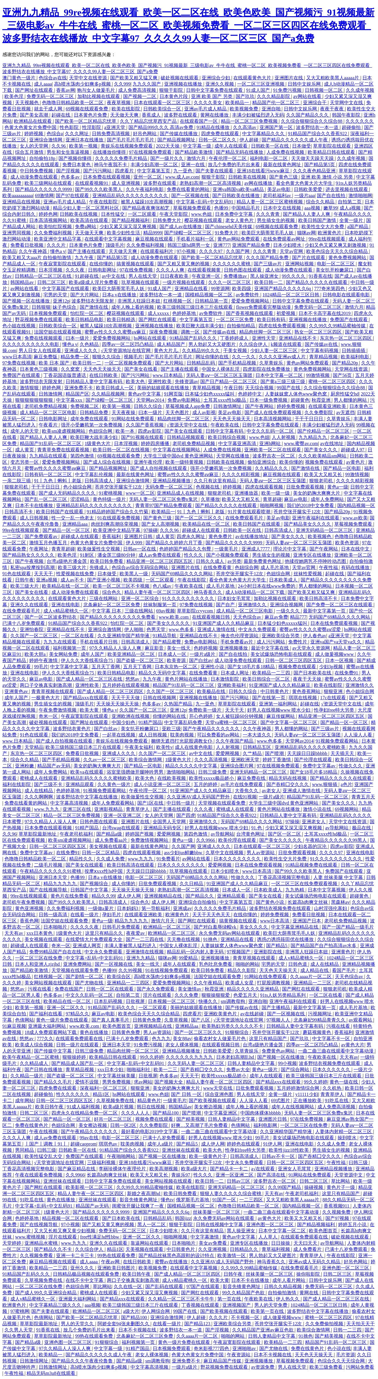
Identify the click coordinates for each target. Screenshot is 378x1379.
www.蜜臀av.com (301, 443)
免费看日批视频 (27, 245)
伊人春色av (314, 635)
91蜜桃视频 (111, 493)
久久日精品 (192, 883)
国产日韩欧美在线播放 (236, 195)
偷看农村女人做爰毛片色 (220, 1038)
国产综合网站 (295, 1069)
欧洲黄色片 (330, 232)
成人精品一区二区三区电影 (49, 412)
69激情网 (44, 195)
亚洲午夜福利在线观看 (316, 517)
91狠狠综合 (237, 1032)
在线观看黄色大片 (252, 77)
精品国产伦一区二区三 (276, 102)
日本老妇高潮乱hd (235, 1057)
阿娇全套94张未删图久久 (124, 1323)
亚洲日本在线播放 (85, 139)
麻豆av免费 (276, 617)
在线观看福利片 (157, 251)
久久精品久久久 (272, 468)
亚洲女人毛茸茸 (295, 1168)
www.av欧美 (355, 517)
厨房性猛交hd (344, 393)
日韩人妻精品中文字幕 (251, 1063)
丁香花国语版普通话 (65, 375)
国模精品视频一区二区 (209, 294)
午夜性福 (329, 567)
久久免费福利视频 (53, 232)
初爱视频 (286, 313)
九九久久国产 (147, 83)
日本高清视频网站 (48, 220)
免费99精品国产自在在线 (55, 951)
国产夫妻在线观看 (214, 170)
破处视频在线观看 (180, 77)
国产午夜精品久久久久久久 (212, 728)
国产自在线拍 (331, 195)
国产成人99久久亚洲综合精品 (46, 1292)
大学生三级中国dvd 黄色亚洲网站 (178, 455)
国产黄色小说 (270, 902)
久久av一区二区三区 (105, 759)
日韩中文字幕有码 (225, 431)
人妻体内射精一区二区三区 (344, 1131)
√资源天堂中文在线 (187, 424)
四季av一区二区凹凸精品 (128, 344)
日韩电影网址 (103, 269)
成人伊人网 (129, 895)
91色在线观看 (17, 573)
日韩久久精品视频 (283, 1286)
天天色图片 (177, 412)
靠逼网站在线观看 (150, 1243)
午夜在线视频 (44, 1131)
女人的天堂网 (34, 145)
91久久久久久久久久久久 (188, 598)
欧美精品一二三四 (271, 672)
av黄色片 (356, 462)
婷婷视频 (34, 133)
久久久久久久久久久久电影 (31, 344)
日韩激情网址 (228, 406)
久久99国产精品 (285, 1187)
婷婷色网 (48, 214)
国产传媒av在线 (220, 331)
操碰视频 (314, 1187)
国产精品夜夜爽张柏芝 (146, 207)
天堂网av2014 (150, 400)
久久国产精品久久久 (308, 114)
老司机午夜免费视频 (24, 902)
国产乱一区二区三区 (46, 499)
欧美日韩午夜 (50, 1106)
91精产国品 (150, 722)
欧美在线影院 (126, 108)
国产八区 (201, 1019)
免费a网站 (86, 226)
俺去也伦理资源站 (240, 635)
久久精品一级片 (27, 1075)
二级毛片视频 (48, 864)
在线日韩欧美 (104, 375)
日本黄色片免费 (91, 114)
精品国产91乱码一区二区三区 (51, 443)
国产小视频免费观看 (228, 555)
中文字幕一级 (197, 145)
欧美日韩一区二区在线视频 (122, 449)
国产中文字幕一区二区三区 (289, 722)
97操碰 (151, 530)
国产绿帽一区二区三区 (188, 232)
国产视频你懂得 (75, 158)
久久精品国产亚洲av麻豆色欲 (263, 1329)
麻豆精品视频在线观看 (53, 1261)
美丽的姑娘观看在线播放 (163, 387)
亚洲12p (61, 300)
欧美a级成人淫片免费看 (94, 282)
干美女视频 (235, 350)
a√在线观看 (263, 1168)
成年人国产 (93, 654)
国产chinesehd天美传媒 (229, 226)
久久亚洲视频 (213, 1249)
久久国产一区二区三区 (34, 635)
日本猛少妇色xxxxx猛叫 (210, 393)
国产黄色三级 (284, 176)
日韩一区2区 (123, 1125)
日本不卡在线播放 (34, 505)
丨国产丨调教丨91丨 (46, 1143)
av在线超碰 (252, 1013)
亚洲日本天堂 (53, 877)
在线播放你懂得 (110, 152)
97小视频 (187, 251)
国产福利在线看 (46, 1013)
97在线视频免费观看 (151, 152)
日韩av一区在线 (140, 548)
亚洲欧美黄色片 (221, 1013)
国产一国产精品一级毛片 (348, 926)
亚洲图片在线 (289, 77)
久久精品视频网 (109, 393)
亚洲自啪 (272, 108)
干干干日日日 (309, 418)
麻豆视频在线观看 (154, 238)
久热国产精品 (178, 703)
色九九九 (161, 1038)
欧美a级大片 (194, 1168)
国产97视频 (337, 1218)
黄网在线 (309, 1292)
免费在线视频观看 (44, 338)
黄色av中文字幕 (145, 393)
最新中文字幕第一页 (325, 610)
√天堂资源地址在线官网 (126, 350)
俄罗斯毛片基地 (193, 1199)
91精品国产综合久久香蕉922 (318, 133)
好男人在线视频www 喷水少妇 (279, 710)
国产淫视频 (68, 170)
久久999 (122, 83)
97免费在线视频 (19, 362)
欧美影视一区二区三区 (90, 1187)
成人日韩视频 (34, 517)
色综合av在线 (53, 77)
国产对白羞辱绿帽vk (215, 926)
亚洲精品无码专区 (163, 827)
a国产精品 (358, 226)
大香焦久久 (247, 790)
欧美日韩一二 (269, 282)
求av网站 (143, 1081)
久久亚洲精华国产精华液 (124, 635)
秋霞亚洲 (322, 400)
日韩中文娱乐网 (305, 83)
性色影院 (70, 127)
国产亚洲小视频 (104, 579)
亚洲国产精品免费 (251, 245)
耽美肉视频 (182, 734)
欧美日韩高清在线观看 (131, 864)
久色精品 (90, 344)
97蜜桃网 (19, 1311)
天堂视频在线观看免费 (222, 802)
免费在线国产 (69, 988)
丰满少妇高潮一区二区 (155, 164)
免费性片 (298, 641)
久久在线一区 (128, 1286)
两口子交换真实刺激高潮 (46, 685)
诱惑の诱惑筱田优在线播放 (286, 939)
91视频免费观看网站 (337, 741)
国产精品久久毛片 (53, 1081)
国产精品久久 (200, 895)
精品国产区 (77, 393)
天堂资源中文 (349, 1174)
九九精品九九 (313, 437)
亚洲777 (221, 245)
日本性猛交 (113, 214)
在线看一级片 (85, 914)
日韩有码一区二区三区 (49, 474)
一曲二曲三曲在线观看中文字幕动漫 (336, 1050)
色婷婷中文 (250, 393)
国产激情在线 (94, 307)
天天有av (14, 933)
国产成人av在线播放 (181, 226)
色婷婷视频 (205, 648)
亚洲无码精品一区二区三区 (325, 530)
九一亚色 (183, 170)
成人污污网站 (271, 641)
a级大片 (131, 1311)
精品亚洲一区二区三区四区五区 (160, 561)
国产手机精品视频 (237, 362)
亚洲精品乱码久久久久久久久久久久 (130, 195)
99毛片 (41, 666)
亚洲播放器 (246, 493)
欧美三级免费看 (326, 1367)
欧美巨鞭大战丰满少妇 (200, 325)
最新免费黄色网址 (263, 561)
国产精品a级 (109, 833)
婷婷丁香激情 (277, 759)
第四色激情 (82, 455)
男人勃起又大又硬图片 (212, 344)
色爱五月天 (245, 995)
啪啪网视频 (272, 505)
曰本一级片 (78, 338)
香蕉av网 (65, 90)
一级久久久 (288, 610)
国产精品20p (345, 362)
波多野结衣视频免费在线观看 (280, 908)
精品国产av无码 (54, 765)
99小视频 (287, 1063)
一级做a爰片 (101, 908)
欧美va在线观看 (87, 772)
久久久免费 (187, 995)
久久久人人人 (136, 1112)
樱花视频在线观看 (203, 220)
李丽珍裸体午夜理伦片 (123, 1168)
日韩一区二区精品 (101, 852)
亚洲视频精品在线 (163, 895)
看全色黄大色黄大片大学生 (305, 183)
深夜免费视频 (164, 331)
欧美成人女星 (240, 982)
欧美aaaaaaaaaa (17, 195)
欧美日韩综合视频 (227, 437)
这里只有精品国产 (268, 1038)
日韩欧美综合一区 (162, 108)
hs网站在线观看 (150, 338)
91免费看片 (168, 858)
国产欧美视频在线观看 (213, 1100)
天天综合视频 (260, 387)
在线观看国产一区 (199, 121)
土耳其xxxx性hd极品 (225, 400)
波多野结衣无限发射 (93, 300)
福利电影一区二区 (269, 158)
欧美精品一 (237, 102)
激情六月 (197, 158)
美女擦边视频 (209, 1106)
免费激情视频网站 (150, 840)
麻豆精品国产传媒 (222, 1360)
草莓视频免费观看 (192, 207)
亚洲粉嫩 (25, 765)
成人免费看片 (308, 1249)
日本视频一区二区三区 (172, 1001)
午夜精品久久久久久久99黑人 (336, 840)
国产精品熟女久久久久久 (29, 555)
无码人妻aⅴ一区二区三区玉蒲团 (219, 375)
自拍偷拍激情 (282, 1292)
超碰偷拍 (352, 127)
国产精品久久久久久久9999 (44, 189)
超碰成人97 (353, 449)
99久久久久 (294, 276)
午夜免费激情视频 (58, 710)
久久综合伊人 (253, 344)
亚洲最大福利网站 (47, 1026)
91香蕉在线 (320, 276)
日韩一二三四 (348, 1329)
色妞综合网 (101, 431)
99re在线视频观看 (327, 238)
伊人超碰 (249, 139)
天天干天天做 (126, 697)
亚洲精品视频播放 (172, 480)
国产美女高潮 (34, 114)
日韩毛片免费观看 (121, 926)
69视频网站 (347, 809)
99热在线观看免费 (116, 1255)
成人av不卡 (73, 579)
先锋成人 (99, 567)
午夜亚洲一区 (206, 276)
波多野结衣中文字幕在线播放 (87, 796)
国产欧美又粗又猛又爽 (134, 77)
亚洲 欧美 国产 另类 (212, 96)
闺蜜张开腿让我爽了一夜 (138, 1205)
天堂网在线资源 (352, 369)
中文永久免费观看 (257, 629)
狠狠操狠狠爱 (216, 995)
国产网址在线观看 (34, 90)
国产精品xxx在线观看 (86, 697)
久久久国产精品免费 (268, 257)
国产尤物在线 (90, 982)
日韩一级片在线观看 (78, 1044)
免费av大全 (238, 1069)
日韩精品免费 (94, 412)
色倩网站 (24, 1019)
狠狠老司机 (321, 480)
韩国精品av (22, 282)
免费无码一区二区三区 (51, 96)
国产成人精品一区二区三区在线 (89, 679)
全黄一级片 (351, 220)
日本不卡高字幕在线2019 (325, 313)
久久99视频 (130, 970)
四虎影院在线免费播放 (267, 369)
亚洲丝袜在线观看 (181, 1150)
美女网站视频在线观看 (49, 982)
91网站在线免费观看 (133, 418)
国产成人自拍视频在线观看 (159, 468)
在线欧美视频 (172, 778)
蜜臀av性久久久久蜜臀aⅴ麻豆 (115, 331)
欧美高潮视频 (164, 1168)
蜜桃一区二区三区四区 (332, 381)
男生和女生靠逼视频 (68, 152)
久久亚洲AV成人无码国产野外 (199, 796)
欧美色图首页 (117, 1026)
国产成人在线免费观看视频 (273, 412)
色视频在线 (208, 486)
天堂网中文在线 (347, 102)
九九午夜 (85, 257)
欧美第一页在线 (268, 1311)
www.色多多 (182, 629)
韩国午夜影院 (346, 114)
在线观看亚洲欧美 (327, 406)
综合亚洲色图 (219, 1094)
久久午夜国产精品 (235, 741)
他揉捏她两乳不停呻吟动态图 (316, 561)
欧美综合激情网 (146, 759)
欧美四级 (242, 288)
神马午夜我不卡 (111, 164)
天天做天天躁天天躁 (313, 158)
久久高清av (245, 127)
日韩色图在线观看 (243, 269)
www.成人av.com (182, 176)
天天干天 (235, 710)
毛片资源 (345, 1354)
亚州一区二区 (148, 176)
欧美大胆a (36, 654)
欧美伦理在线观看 (237, 840)
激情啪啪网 (360, 195)
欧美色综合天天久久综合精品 (337, 251)
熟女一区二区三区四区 (318, 331)
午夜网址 (39, 548)
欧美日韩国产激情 (317, 220)
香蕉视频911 (337, 1205)
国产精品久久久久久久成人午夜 (295, 139)
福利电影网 (265, 1125)
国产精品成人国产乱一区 (78, 1063)
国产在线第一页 (269, 697)
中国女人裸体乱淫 (221, 369)
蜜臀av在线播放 (172, 1261)
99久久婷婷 (152, 1057)
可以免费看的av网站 (218, 734)
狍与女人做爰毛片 (96, 90)
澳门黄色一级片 (19, 77)
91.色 (257, 827)
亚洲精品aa (187, 1026)
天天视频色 (27, 102)
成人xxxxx (159, 313)
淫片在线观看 (157, 995)
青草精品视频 (324, 356)
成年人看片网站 (289, 1280)
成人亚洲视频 (126, 183)
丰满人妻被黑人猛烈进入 (130, 945)
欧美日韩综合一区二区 (266, 679)
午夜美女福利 (139, 747)
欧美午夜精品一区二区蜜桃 (31, 1057)
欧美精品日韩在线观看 (332, 152)
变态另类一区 (25, 462)
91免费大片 (227, 232)
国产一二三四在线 (145, 939)
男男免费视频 (117, 1081)
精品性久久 (81, 858)
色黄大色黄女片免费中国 (31, 127)
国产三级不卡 (48, 784)
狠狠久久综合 (107, 356)
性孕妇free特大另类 (335, 710)
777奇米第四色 (330, 288)
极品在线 (362, 827)
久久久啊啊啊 (39, 796)
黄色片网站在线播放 (186, 679)
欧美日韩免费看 (107, 561)
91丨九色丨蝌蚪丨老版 (58, 480)
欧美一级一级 (276, 493)
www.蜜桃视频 (30, 1236)
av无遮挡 (345, 412)
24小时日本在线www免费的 (267, 586)
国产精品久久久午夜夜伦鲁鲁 (82, 1360)
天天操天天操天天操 (118, 703)
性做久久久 (351, 765)
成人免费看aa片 (111, 840)
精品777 (298, 617)
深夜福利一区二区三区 (104, 1088)
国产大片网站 (85, 294)
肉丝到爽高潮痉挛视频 (115, 524)
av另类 (234, 561)
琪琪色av (108, 1143)
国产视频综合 (94, 883)
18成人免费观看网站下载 (51, 1032)
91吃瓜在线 (337, 1100)
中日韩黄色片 (275, 691)
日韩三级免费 (213, 772)
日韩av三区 (239, 1181)
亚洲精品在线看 (192, 288)
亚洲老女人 (314, 821)
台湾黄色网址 (251, 833)
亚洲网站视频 (300, 263)
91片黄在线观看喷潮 (249, 511)
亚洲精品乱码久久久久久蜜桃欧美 (311, 747)
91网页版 (173, 393)
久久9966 (206, 840)
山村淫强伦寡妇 (331, 908)
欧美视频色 (320, 536)
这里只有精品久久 (104, 933)
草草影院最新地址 (38, 833)
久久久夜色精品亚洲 (315, 170)
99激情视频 (318, 375)
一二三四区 (251, 1199)
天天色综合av (247, 617)
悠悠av (133, 679)
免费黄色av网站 (279, 1050)
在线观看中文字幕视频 (108, 238)
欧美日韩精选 (121, 319)
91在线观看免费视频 (119, 517)
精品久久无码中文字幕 (163, 672)
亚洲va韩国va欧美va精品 (239, 189)
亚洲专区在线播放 (312, 555)
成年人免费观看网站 (113, 802)
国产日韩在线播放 (44, 1069)
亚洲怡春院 (32, 629)
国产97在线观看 (73, 195)
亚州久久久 (82, 1267)
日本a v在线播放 (119, 294)
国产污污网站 (98, 170)
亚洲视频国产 (237, 1305)
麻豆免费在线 (252, 778)
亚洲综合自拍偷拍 (197, 902)
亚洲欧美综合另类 (281, 635)
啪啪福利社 (139, 1069)
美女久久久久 (254, 926)
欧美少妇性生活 (124, 232)
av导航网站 (337, 827)
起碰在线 (61, 114)
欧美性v (164, 747)
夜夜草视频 (119, 102)
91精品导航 (165, 635)
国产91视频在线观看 (143, 437)
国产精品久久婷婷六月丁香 (174, 542)
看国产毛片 (344, 970)
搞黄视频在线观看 (135, 263)
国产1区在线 (150, 802)
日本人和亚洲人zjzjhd (38, 964)
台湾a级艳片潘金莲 (67, 561)
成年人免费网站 (328, 499)
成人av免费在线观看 (160, 555)
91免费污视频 (288, 90)
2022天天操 (168, 145)
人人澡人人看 (358, 734)
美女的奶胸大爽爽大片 (317, 493)
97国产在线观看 (203, 1286)
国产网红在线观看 (158, 319)
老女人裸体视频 (182, 1044)
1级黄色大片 (98, 443)
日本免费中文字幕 (234, 214)
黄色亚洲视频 (30, 908)
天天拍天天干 (360, 1323)
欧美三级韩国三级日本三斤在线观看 (195, 307)
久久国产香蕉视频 (145, 424)
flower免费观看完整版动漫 (264, 307)
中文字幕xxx (69, 400)
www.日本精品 (168, 375)
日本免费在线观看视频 (107, 176)
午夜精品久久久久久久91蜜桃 (51, 871)
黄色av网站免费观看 (239, 238)
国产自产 (226, 604)
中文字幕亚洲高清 (237, 443)
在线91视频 (245, 796)
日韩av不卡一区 (279, 1156)
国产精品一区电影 (342, 468)
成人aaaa (43, 83)
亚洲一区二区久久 (66, 1007)
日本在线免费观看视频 (334, 623)
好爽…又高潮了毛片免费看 (200, 1125)
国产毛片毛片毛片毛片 (131, 139)
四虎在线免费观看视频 (282, 325)
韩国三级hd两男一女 (189, 245)
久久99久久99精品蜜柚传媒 (338, 325)
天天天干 (44, 573)
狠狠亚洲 (334, 691)
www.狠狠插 (325, 784)
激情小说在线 (318, 809)
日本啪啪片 (55, 926)
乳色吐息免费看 (216, 964)
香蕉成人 (152, 114)
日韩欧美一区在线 (270, 145)
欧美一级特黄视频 (184, 462)
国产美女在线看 (141, 369)
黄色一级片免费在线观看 (62, 1019)
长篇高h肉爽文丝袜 (308, 902)
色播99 (221, 207)
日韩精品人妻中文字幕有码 (94, 381)
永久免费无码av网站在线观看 (230, 933)
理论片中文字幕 (290, 548)
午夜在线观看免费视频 (39, 1174)
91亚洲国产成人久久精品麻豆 (224, 623)
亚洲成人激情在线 (216, 629)
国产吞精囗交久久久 (288, 784)
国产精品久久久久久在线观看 (317, 282)
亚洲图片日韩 (139, 536)
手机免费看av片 (237, 641)
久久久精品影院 (274, 96)
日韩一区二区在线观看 (110, 988)
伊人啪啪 (134, 629)
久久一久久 (244, 356)
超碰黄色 (300, 400)
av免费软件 (248, 294)
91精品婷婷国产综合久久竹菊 (118, 511)
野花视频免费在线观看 (39, 319)
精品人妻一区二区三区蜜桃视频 (270, 201)
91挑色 (211, 939)
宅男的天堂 (55, 294)
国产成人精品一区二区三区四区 (110, 691)
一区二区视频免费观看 (129, 362)
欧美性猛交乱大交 (44, 1156)
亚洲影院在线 (268, 951)
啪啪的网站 (247, 964)
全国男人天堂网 (170, 821)
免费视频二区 (85, 406)
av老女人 (271, 790)
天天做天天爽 (125, 114)
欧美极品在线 (212, 691)
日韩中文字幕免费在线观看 (215, 90)
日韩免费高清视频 (111, 133)
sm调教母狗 (233, 1001)
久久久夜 (76, 269)
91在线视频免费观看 (167, 970)
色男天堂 (156, 629)
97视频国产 (239, 951)
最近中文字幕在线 (270, 648)
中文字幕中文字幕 (69, 666)
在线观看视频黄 (205, 269)
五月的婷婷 (206, 784)
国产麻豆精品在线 (77, 1168)
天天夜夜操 (124, 412)
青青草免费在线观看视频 (63, 449)
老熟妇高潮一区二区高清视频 (211, 183)
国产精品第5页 (320, 164)
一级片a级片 (203, 654)
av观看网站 (361, 1019)
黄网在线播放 (215, 114)
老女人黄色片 (240, 220)
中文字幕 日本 (107, 610)
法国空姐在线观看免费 (65, 920)
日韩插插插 (354, 350)
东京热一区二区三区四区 (346, 338)
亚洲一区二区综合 (140, 598)
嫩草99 (330, 207)
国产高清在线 (271, 1174)
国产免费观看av (41, 536)
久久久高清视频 (211, 759)
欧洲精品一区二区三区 (167, 926)
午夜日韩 (233, 387)
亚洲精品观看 (80, 784)
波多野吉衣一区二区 (274, 455)
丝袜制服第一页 (160, 604)
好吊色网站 (145, 133)
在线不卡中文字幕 (85, 1280)
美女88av (182, 1038)
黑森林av (340, 902)
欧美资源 (177, 660)
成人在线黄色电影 (194, 747)
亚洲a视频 (47, 579)
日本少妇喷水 (288, 245)
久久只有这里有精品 (215, 480)
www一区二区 (140, 493)
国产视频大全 (169, 1081)
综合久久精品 (320, 201)
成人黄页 (25, 449)
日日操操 (281, 1243)
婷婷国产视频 (140, 833)
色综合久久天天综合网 (341, 1360)
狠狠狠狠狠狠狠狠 (34, 400)
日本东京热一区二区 (176, 666)
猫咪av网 (306, 232)
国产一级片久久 (167, 158)
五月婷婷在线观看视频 (126, 685)
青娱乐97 (181, 1174)
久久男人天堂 (19, 1329)
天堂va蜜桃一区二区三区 (231, 722)
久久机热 (332, 1088)
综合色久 (112, 592)
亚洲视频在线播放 (183, 83)
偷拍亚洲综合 (262, 462)
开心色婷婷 (201, 716)
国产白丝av (200, 660)
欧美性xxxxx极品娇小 (212, 778)
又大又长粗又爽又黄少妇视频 (65, 1230)
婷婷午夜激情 (44, 660)
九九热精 (295, 889)
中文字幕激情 (205, 1236)
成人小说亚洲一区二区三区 (163, 784)
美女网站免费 (64, 654)
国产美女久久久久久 (169, 623)
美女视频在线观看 (108, 846)
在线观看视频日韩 (211, 617)
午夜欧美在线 (225, 424)
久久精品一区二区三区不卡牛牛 (181, 1298)
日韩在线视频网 (160, 697)
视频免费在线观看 (324, 462)
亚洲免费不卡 (79, 387)
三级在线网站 (104, 598)
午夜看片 (49, 424)
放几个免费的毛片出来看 (234, 164)
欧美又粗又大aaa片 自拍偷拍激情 (37, 257)
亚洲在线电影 (66, 604)
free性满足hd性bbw (100, 1236)
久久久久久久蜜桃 (232, 263)
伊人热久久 (288, 1298)
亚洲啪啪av (244, 1348)
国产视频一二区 (140, 96)
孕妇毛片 (112, 914)
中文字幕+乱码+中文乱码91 (205, 201)
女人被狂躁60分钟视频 (240, 716)
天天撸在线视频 (184, 939)
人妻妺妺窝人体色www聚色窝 (296, 393)
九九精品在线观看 (48, 455)
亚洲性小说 (213, 666)
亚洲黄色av (16, 691)
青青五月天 (363, 796)
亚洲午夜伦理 (148, 462)
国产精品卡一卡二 (229, 1168)
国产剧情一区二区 (85, 976)
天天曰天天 (306, 1243)
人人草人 (268, 1236)
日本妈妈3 (128, 908)
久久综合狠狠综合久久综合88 (312, 121)
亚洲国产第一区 (277, 127)
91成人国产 (258, 90)
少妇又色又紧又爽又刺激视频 (336, 245)
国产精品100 (166, 1112)
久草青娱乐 (271, 362)
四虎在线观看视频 (264, 486)
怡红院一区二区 (87, 313)
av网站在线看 (307, 96)
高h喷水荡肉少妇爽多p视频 (83, 83)
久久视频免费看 (37, 1255)
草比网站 (341, 1181)
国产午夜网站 (260, 406)
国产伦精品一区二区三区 (324, 431)
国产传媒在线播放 (179, 133)
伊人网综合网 (156, 1311)
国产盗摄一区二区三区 (140, 660)
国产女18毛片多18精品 (251, 666)
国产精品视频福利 (131, 220)
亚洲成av (182, 908)
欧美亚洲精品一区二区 (131, 654)
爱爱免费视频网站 (250, 300)
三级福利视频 (102, 1162)
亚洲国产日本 (307, 920)
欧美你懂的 (291, 462)
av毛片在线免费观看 (242, 784)
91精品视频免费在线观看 (311, 864)
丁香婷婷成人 (235, 338)
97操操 (292, 821)
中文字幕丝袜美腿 (116, 1075)
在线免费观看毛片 (244, 517)
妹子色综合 (65, 307)
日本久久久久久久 (331, 1069)
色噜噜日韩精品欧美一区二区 (73, 102)
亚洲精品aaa (75, 524)
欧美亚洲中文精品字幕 (58, 238)
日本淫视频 (51, 269)
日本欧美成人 (284, 579)
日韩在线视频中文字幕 (220, 1224)
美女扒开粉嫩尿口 (335, 269)
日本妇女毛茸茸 (234, 598)
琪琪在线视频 (303, 697)
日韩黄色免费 (147, 1019)
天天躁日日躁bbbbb (307, 753)
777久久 (45, 1038)
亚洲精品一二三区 (313, 982)
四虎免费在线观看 (220, 133)
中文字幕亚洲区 (221, 1112)
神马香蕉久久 (208, 592)
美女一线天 (179, 648)
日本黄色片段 (174, 96)
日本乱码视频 (108, 1001)
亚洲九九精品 (141, 957)
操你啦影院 (308, 1274)
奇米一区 (49, 716)
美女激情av (190, 988)
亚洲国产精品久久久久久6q (283, 288)
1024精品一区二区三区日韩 (291, 294)
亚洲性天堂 (264, 338)
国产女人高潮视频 (160, 524)
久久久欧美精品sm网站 (323, 455)
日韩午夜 (24, 579)
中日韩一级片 (181, 802)
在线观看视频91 (92, 183)
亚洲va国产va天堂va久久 (336, 641)
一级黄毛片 (226, 548)
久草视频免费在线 (115, 1100)
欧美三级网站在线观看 (49, 183)
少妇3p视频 (331, 666)
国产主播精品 (276, 1007)
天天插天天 (342, 753)
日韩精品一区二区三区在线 (44, 276)
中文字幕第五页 (154, 170)
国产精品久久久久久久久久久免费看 (118, 617)
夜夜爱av (136, 933)
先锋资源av (186, 381)
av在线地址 (332, 443)
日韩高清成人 (99, 480)
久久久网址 (77, 133)
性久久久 (194, 555)
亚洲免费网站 (78, 964)
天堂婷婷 (12, 1243)
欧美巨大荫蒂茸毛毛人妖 (268, 232)
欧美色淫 (14, 96)
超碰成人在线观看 (201, 530)
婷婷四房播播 (155, 443)
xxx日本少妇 (111, 1069)
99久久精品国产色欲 (244, 1292)
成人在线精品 (39, 790)
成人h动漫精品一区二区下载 (255, 592)
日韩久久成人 (210, 561)
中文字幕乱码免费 (183, 722)
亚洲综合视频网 (287, 604)
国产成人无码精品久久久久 (68, 493)
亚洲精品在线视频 (21, 201)
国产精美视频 (191, 1119)
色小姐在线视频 (19, 325)
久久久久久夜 (85, 926)
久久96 (59, 145)
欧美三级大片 (72, 567)
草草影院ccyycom (195, 610)
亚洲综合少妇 (216, 77)
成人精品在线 (315, 970)
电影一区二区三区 (336, 263)
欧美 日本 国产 (55, 362)
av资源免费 (263, 1367)
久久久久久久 (360, 121)
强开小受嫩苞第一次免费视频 (92, 424)
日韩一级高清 (53, 914)
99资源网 (220, 288)
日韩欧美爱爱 (308, 189)
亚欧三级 (171, 728)
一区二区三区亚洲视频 (261, 83)
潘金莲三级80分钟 (116, 555)
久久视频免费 (337, 1212)
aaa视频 (312, 207)
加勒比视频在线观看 (99, 96)
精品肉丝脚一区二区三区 (265, 331)
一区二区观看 (142, 214)
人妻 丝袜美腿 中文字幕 (338, 877)
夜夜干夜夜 (332, 108)
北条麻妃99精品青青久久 (320, 1019)
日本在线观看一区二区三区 (163, 102)
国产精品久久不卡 (53, 1249)
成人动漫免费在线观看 (34, 176)
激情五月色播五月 (48, 542)
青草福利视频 (276, 1249)
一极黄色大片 (46, 697)
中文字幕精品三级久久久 (55, 1305)
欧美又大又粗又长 (323, 474)
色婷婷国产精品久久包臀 (185, 548)
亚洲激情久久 (253, 604)
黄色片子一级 (341, 1187)
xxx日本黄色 (40, 933)
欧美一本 (125, 431)
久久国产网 (238, 251)
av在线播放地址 (252, 536)
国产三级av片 (268, 263)
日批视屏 (136, 1001)
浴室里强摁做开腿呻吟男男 (135, 772)
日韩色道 (298, 964)
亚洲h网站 (270, 443)
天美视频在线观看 (145, 1249)
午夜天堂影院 (174, 214)
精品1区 (101, 1094)
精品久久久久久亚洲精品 (253, 988)
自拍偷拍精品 (241, 325)
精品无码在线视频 (288, 778)
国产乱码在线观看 (164, 1286)
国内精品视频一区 (356, 505)
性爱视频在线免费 (75, 573)
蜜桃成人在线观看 (39, 778)
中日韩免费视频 (37, 170)
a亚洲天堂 (115, 127)
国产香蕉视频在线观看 (250, 313)
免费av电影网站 (184, 400)
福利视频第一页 (70, 648)
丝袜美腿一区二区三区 (217, 1212)
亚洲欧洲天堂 (245, 759)
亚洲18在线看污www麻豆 (264, 170)
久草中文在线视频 (225, 852)
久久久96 (170, 530)
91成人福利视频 (84, 1106)
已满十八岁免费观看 (24, 623)
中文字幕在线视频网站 (177, 449)
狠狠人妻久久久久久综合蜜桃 (231, 1193)
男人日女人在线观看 (40, 350)
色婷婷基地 (184, 313)
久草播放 (210, 499)
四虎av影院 (150, 431)
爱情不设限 (87, 1081)
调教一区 (191, 331)
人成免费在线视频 (285, 152)
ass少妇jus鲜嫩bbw (183, 852)
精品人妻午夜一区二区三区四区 (158, 592)
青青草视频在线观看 (53, 691)
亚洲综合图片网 (237, 765)
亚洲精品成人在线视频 (181, 493)
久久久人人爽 (170, 269)
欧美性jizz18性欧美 (289, 1150)
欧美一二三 (166, 1069)
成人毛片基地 (275, 567)
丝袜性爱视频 (308, 573)
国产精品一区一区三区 (67, 530)
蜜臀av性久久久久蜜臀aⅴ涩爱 (310, 629)
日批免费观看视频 (305, 486)
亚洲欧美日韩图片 (116, 1267)
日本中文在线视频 (282, 207)
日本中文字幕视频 (327, 889)
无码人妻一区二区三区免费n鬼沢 (164, 499)
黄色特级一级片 (110, 499)
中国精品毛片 (246, 207)
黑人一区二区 (152, 1224)
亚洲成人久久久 (81, 350)
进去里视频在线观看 (347, 189)
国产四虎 (185, 815)
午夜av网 (111, 1261)
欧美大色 (136, 381)
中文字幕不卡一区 (331, 1038)
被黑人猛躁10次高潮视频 (147, 201)
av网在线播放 (258, 183)
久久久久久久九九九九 (190, 1057)
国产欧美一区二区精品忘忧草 (86, 121)
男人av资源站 (261, 852)
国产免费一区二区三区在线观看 (340, 604)
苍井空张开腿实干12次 (119, 486)
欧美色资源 (347, 542)
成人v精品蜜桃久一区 (66, 610)
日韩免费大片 (167, 220)
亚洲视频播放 (234, 648)
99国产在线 (289, 387)
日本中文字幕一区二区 (279, 375)
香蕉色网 (29, 920)
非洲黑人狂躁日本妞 (139, 300)
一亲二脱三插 (17, 480)
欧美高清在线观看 (89, 220)
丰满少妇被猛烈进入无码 (258, 114)
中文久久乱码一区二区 (271, 431)
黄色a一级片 (265, 1069)
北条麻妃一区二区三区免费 (112, 604)
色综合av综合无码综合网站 (140, 567)
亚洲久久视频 (220, 83)
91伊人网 (273, 1143)
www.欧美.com (174, 617)
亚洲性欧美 (160, 381)
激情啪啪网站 (181, 772)
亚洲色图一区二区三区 (270, 1224)
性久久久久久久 (73, 1094)
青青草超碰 (63, 548)
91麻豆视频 (14, 1026)
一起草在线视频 (119, 734)
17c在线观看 (333, 697)
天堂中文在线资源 (88, 77)
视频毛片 (133, 356)
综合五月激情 (30, 152)
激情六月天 (163, 920)
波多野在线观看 (181, 114)
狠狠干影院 (171, 90)
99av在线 (90, 1137)
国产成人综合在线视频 (107, 462)
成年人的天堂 (25, 431)
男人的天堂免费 (271, 1305)
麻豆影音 (155, 648)
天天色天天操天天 (102, 369)
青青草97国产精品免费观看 (164, 505)
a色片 (346, 784)
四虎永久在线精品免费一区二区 (85, 1112)
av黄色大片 (352, 1044)
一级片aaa (304, 195)
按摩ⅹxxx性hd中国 (104, 871)
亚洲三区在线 (77, 809)
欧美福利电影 (355, 356)
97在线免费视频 (137, 269)
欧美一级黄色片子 (208, 1156)
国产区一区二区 (285, 833)
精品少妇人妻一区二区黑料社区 (86, 207)
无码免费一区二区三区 (169, 486)
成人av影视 (204, 412)
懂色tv (167, 1199)
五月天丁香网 (106, 666)
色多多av (71, 176)
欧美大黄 (90, 710)
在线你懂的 (101, 263)
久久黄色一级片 (114, 784)
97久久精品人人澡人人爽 (115, 648)
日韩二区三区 (52, 282)
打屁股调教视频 (274, 982)
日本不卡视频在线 (137, 1329)
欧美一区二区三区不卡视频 (122, 586)
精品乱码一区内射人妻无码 (196, 951)
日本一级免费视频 (269, 400)
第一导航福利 (156, 908)
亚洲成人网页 (87, 945)
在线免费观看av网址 (284, 238)
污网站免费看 (360, 1367)
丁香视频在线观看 (200, 1305)
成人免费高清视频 (137, 90)
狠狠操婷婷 (74, 1057)
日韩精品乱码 (201, 362)
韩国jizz (183, 1218)
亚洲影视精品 (109, 809)
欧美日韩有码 (271, 319)
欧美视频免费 (244, 108)
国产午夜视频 (30, 561)
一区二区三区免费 (235, 319)
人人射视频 (284, 437)
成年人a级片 (160, 1143)
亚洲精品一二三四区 (129, 982)
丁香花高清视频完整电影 (284, 877)
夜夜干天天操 (307, 679)
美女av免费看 (213, 1243)
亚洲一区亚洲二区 (122, 815)
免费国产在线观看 (349, 319)
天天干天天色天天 (211, 914)
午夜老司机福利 (77, 833)
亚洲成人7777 (256, 548)
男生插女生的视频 (276, 220)
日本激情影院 (225, 679)
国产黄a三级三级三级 (283, 381)
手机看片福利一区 (195, 238)
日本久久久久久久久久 (238, 858)
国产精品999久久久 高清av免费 (161, 127)
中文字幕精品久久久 (264, 133)
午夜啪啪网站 (121, 1156)
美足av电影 (279, 189)
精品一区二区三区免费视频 (250, 121)
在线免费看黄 (218, 567)
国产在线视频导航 (48, 889)
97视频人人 (278, 1019)
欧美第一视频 (84, 145)
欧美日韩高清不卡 (318, 598)
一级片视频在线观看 (184, 282)
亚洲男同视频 (17, 232)
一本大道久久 (257, 734)
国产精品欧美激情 (194, 152)
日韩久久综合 (148, 406)
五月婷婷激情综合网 (298, 1088)
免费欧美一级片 (205, 710)
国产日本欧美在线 (313, 672)
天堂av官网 (292, 251)
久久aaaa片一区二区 (311, 976)
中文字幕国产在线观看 (66, 288)
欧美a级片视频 (119, 1106)
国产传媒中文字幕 (53, 1050)
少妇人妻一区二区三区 (274, 350)
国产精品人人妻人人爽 (307, 214)
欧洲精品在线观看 (33, 121)
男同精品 (25, 1150)
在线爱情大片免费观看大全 (94, 939)
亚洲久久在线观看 (29, 604)
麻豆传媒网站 (281, 716)
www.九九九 (47, 809)
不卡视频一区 (245, 1317)
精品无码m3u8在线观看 (51, 1373)
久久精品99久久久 (201, 350)
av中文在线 (114, 276)
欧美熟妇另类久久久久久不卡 (233, 1026)
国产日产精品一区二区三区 (229, 381)
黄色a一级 (337, 486)
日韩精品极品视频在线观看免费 (86, 1274)
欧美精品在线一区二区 (207, 524)
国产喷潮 (275, 753)
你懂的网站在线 (170, 716)
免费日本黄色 (77, 164)
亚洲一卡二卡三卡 (75, 1255)
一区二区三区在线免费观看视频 (304, 883)
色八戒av (162, 586)
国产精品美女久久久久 (308, 524)
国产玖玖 (245, 96)
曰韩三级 (46, 1150)
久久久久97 (211, 251)
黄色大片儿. (167, 350)
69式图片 (281, 1100)
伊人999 (135, 542)
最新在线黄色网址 (282, 164)
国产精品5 (277, 945)
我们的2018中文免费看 (311, 505)
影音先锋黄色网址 (139, 1199)
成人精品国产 (171, 344)
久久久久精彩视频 (241, 474)
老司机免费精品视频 (46, 406)
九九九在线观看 (60, 641)
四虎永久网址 (191, 536)
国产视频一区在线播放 (26, 300)
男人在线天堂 (143, 276)
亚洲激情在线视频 (145, 951)
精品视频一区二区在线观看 (71, 1218)
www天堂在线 (218, 1088)
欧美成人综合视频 (34, 1044)
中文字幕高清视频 (69, 802)
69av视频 (165, 610)
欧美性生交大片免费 (323, 226)
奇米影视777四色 (212, 1348)
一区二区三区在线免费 (39, 957)
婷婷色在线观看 (244, 1143)
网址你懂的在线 (212, 356)
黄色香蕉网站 (307, 691)
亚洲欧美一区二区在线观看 (273, 449)
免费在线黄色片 (32, 1125)
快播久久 (208, 1001)
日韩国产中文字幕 (89, 889)
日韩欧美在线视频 (247, 176)
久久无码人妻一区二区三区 (196, 1063)
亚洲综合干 (315, 102)
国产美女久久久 (321, 449)
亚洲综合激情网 (46, 139)
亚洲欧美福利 (232, 685)
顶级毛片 (114, 245)
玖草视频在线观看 (140, 282)
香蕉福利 (112, 536)
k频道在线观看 (287, 344)
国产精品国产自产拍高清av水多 (324, 945)
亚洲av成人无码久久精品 (315, 1261)
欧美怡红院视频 (56, 226)
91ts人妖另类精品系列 (283, 995)
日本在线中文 (356, 548)
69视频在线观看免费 (87, 108)
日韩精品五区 (257, 747)
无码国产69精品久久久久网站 (182, 573)
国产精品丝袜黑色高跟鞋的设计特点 (177, 1255)
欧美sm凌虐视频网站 (64, 431)
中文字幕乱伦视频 (94, 474)
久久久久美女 (208, 102)
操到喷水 (348, 1137)
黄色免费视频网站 (347, 257)
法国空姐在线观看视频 (58, 331)
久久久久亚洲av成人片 (283, 356)
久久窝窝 (71, 369)
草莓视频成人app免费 (188, 406)
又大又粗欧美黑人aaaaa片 (333, 77)
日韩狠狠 (41, 307)
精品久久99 (103, 895)
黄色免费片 (220, 536)
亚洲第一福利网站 (278, 703)
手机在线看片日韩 (99, 641)
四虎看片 (125, 170)
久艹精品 (253, 753)
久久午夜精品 (208, 982)
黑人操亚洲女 (265, 276)
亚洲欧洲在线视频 (131, 716)
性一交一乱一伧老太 (73, 517)
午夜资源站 (239, 1354)
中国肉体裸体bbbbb (261, 1112)
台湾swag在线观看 (121, 827)
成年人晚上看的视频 (133, 307)
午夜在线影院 (104, 201)
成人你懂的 (124, 883)
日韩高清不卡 (19, 511)
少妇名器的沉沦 (311, 846)
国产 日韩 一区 (187, 1094)
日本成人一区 (173, 654)
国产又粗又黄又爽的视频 (184, 263)
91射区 (87, 555)
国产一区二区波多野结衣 (51, 617)
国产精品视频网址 (176, 139)
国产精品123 (197, 1323)
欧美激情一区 (232, 1255)
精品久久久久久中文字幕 (191, 765)
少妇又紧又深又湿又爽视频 (128, 226)
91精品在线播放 (213, 127)
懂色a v (57, 251)
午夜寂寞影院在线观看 (63, 263)
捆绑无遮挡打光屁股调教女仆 (182, 741)
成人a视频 (351, 207)
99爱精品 (189, 957)
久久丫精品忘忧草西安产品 (149, 121)
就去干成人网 (48, 108)
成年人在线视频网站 (293, 1106)
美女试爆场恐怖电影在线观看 (281, 654)
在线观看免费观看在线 (80, 1038)
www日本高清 (17, 356)
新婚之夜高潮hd (144, 1193)
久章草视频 (176, 1019)
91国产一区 (224, 1199)
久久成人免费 (111, 858)
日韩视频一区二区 (324, 90)
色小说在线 (339, 1348)
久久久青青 (268, 214)
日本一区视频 (340, 660)
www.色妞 (202, 214)
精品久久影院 (242, 970)
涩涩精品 (80, 499)
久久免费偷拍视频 (324, 1323)
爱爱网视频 (228, 753)
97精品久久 (77, 1013)
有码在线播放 (356, 567)
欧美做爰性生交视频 (99, 548)
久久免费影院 (319, 412)
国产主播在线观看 (87, 251)
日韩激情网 (51, 393)
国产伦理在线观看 (313, 759)
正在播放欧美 (308, 1100)
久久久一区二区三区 (230, 282)
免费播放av (236, 276)
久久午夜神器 (33, 251)
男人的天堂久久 (78, 1323)
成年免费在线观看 (89, 418)
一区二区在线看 (78, 635)
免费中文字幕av (320, 765)
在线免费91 (347, 672)
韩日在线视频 (151, 1106)
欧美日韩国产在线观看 (60, 511)
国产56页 (343, 375)
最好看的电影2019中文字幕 (150, 1131)
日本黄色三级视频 (39, 369)
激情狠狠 (30, 387)
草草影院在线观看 (332, 145)
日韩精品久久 (244, 1249)
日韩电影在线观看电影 (346, 294)
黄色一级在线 (344, 1081)
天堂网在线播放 (233, 455)
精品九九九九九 (60, 883)
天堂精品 (34, 747)
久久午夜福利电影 (145, 189)
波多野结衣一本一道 (318, 127)
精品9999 (152, 232)
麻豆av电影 (296, 499)
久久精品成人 (34, 1063)
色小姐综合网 (78, 486)
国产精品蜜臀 (167, 641)
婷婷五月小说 (353, 1224)
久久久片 (57, 245)
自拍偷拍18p (42, 158)
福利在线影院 (17, 784)
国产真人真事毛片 (111, 1019)
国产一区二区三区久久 (199, 517)
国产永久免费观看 (156, 988)
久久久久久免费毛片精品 (121, 158)
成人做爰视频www (335, 654)
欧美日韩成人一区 (115, 387)
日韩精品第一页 (212, 300)
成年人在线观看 (231, 145)
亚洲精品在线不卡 (298, 338)
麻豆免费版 (46, 356)
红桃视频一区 (178, 300)
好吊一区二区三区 (113, 1119)
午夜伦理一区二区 (228, 158)
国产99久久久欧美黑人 (99, 189)
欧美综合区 (119, 976)
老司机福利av (277, 195)
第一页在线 (229, 1298)
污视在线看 (40, 988)
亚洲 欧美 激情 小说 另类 (327, 176)
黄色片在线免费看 (69, 895)
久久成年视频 (360, 90)
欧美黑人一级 (134, 573)
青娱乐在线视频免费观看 (127, 145)
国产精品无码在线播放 (240, 152)
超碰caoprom (83, 1143)
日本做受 (301, 145)
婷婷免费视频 (291, 406)
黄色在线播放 (94, 1032)
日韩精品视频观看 (186, 437)
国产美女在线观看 (183, 431)
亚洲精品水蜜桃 (42, 1243)
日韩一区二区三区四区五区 (294, 660)
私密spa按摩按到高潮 (33, 567)
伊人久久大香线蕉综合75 (87, 660)
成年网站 (24, 1100)
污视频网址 (320, 1013)
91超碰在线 (87, 276)
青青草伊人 (138, 809)
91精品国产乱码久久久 (194, 338)
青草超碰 (272, 499)
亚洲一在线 (193, 164)
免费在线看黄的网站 (189, 189)
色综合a (55, 133)
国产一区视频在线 (190, 195)
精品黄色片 (149, 1100)
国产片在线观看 (309, 257)
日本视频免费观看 (48, 313)
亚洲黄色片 (343, 951)
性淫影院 (92, 127)
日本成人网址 (235, 672)
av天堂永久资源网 (311, 648)
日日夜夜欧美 (175, 276)
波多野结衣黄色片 (72, 728)
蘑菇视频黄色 (317, 1032)
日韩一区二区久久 (217, 139)
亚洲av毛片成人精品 (206, 108)
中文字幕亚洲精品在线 (295, 926)
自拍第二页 (350, 201)
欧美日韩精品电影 (85, 319)
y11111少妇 (306, 1094)
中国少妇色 (124, 722)
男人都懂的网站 (351, 400)
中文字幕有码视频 (320, 350)
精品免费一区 (75, 356)
